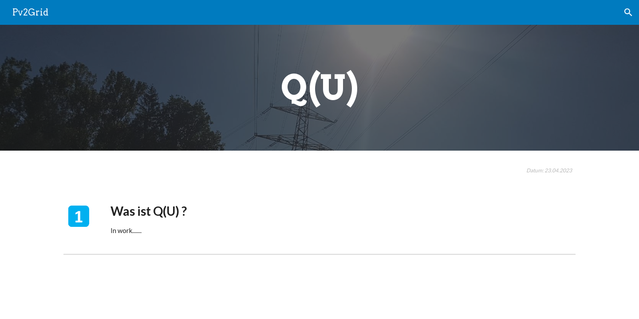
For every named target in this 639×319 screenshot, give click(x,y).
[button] (628, 12)
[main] (319, 87)
